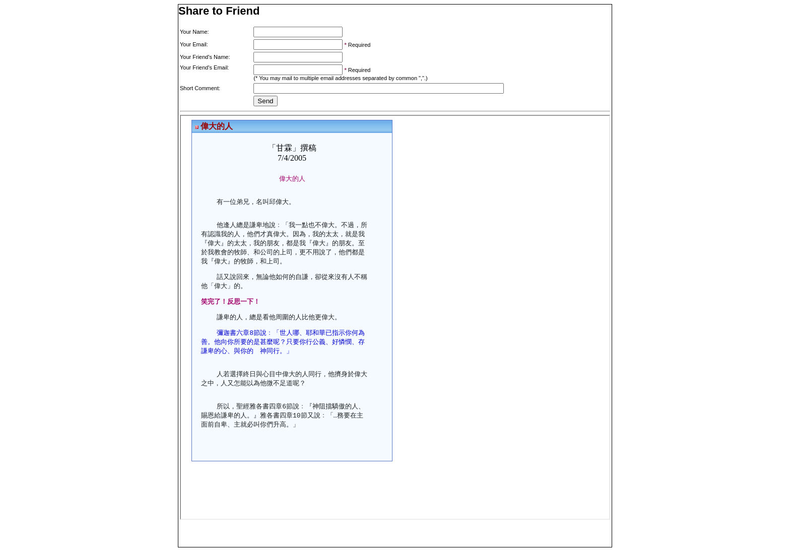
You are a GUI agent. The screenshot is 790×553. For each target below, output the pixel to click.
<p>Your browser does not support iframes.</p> (395, 317)
